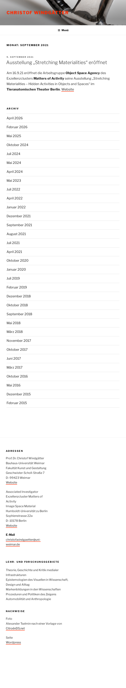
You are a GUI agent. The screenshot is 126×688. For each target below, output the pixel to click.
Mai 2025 (14, 136)
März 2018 (15, 332)
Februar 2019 (17, 287)
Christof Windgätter (38, 12)
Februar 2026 (17, 127)
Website (67, 89)
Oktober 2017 (17, 349)
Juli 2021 (13, 243)
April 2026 (15, 118)
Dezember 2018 (19, 296)
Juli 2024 (13, 154)
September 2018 (19, 314)
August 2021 (16, 234)
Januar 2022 (16, 207)
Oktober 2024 (17, 145)
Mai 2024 (14, 163)
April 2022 (15, 198)
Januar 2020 (16, 269)
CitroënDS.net (15, 628)
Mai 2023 (14, 180)
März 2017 (15, 367)
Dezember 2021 (19, 216)
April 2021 (14, 252)
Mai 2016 (14, 385)
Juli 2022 (13, 189)
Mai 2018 (14, 323)
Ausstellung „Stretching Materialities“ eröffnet (56, 62)
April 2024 (15, 172)
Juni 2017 (14, 358)
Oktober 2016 (17, 376)
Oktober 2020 (17, 260)
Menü (63, 30)
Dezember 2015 (19, 394)
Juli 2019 (13, 278)
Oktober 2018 (17, 305)
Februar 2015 (17, 403)
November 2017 (19, 341)
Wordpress (13, 642)
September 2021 (19, 225)
